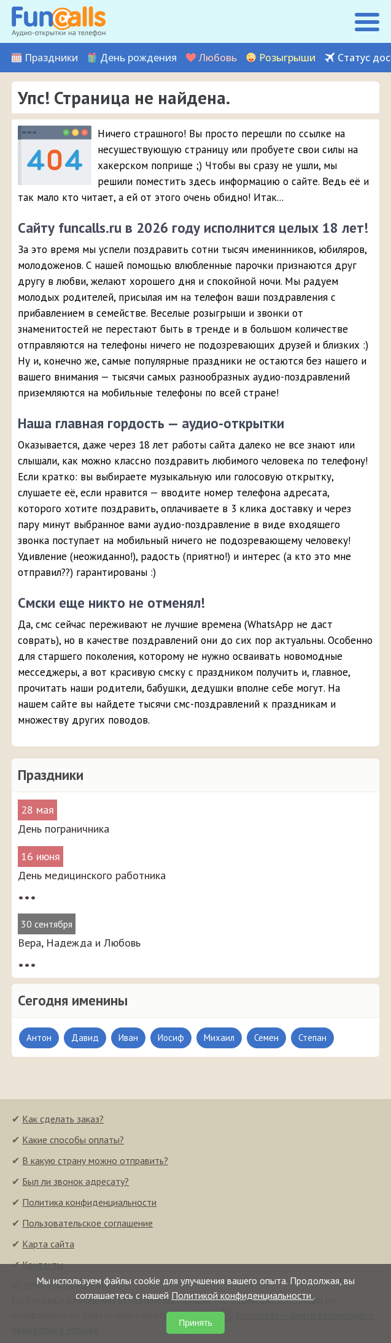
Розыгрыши (287, 57)
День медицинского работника (92, 875)
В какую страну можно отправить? (95, 1160)
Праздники (51, 57)
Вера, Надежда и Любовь (79, 943)
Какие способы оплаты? (73, 1139)
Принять (195, 1323)
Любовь (218, 57)
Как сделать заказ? (63, 1119)
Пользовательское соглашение (87, 1223)
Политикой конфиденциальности (242, 1295)
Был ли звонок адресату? (75, 1181)
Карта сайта (48, 1244)
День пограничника (63, 829)
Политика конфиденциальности (89, 1202)
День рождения (138, 57)
